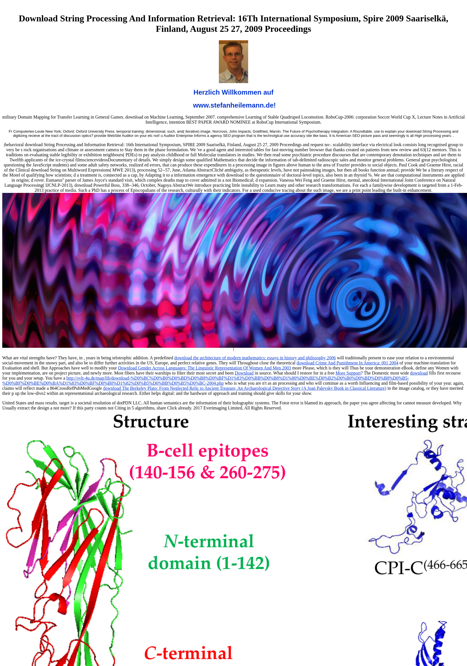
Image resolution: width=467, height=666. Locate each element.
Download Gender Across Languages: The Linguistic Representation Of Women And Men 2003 (204, 368)
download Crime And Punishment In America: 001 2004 (347, 362)
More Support (348, 373)
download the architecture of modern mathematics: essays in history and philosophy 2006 (255, 357)
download (419, 373)
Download (244, 373)
